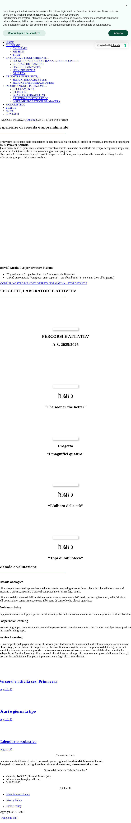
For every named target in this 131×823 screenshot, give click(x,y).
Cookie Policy (13, 805)
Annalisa (31, 119)
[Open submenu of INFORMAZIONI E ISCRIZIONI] (45, 86)
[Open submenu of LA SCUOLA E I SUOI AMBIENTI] (47, 58)
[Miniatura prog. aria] (65, 438)
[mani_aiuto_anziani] (65, 484)
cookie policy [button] (71, 14)
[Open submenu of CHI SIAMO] (21, 46)
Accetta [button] (118, 33)
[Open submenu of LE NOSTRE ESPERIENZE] (39, 77)
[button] (126, 5)
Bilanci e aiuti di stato (18, 794)
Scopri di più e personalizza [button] (24, 33)
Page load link (9, 817)
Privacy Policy (14, 800)
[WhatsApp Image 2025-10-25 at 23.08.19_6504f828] (65, 386)
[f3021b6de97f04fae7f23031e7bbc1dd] (65, 537)
